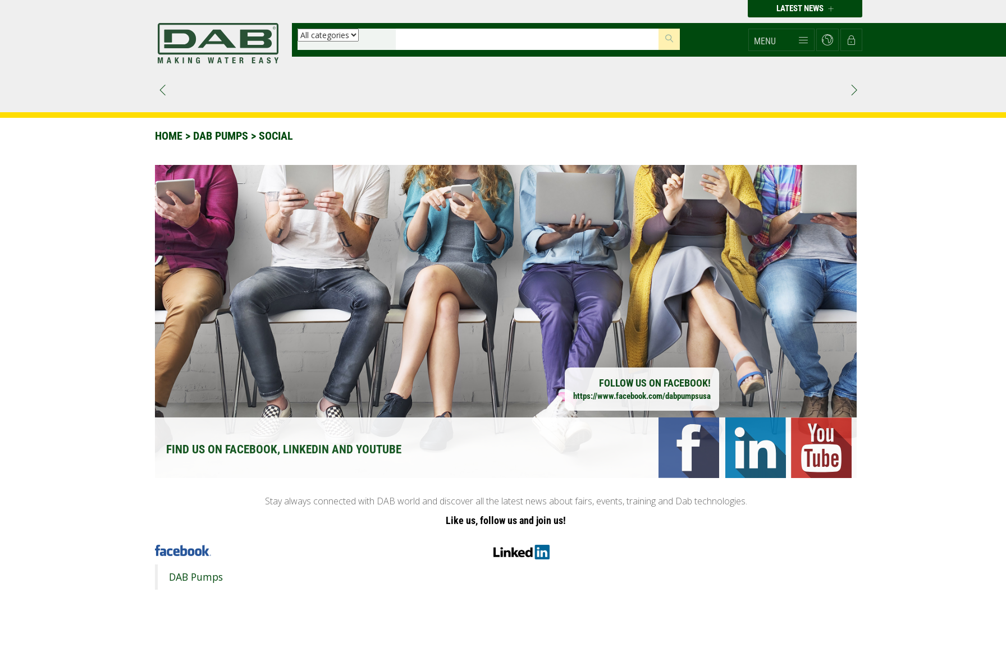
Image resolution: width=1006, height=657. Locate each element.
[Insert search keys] (527, 39)
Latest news (805, 8)
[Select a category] (328, 35)
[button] (781, 39)
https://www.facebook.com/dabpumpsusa (642, 396)
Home (168, 136)
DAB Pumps (196, 577)
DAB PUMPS (220, 136)
